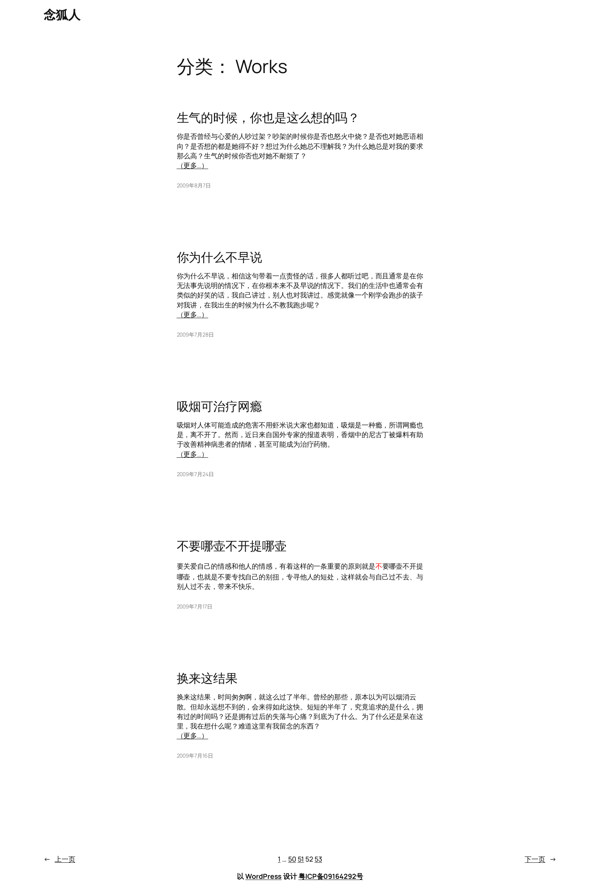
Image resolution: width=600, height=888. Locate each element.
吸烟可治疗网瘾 (219, 406)
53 (318, 859)
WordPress (263, 876)
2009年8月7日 (194, 185)
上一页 (59, 859)
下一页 (540, 859)
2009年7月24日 (195, 474)
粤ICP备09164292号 (330, 876)
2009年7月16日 (195, 755)
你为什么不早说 (219, 257)
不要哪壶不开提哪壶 (232, 546)
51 (301, 859)
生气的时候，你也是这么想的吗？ (268, 117)
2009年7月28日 (195, 334)
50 (292, 859)
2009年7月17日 (194, 606)
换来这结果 (207, 678)
